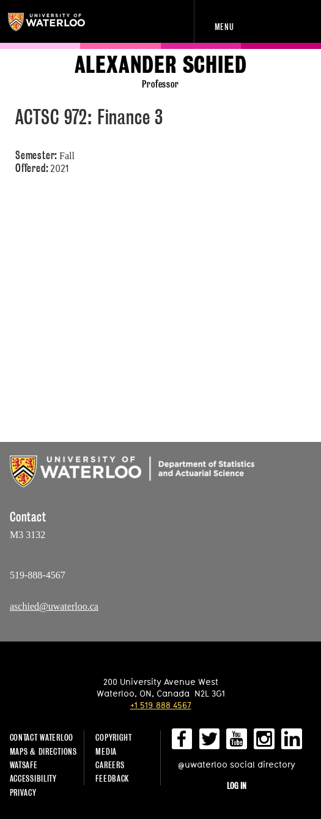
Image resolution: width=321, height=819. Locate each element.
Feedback (112, 778)
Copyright (113, 737)
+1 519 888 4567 (160, 705)
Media (106, 751)
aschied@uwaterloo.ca (54, 606)
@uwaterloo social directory (236, 764)
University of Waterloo (59, 22)
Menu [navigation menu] (224, 26)
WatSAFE (24, 765)
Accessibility (33, 778)
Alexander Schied (161, 65)
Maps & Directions (43, 751)
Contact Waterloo (42, 737)
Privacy (23, 792)
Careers (109, 765)
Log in (236, 785)
